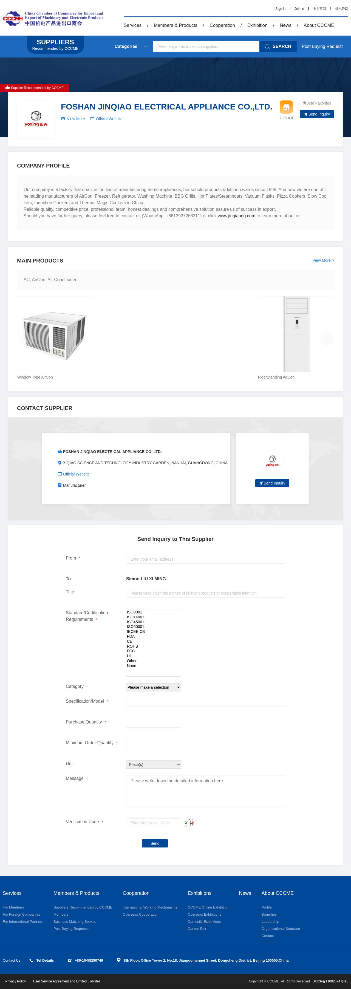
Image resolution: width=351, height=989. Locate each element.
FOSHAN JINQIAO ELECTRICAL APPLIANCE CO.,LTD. (112, 451)
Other (153, 661)
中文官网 (319, 9)
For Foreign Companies (21, 914)
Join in (299, 9)
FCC (153, 651)
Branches (269, 914)
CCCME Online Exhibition (208, 907)
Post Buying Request (322, 46)
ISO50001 (153, 626)
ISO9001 (153, 612)
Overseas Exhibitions (204, 914)
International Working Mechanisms (150, 907)
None (153, 666)
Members (60, 914)
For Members (13, 907)
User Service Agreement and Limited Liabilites (66, 982)
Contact (268, 936)
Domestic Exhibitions (204, 921)
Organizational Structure (281, 929)
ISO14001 (153, 617)
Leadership (270, 921)
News (285, 25)
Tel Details (41, 960)
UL (153, 656)
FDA (153, 636)
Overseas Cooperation (140, 914)
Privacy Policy (16, 982)
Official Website (109, 119)
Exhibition (257, 25)
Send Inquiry (317, 114)
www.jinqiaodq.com (236, 216)
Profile (267, 907)
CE (153, 641)
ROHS (153, 646)
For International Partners (23, 921)
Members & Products (175, 25)
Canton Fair (197, 929)
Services (132, 25)
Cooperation (222, 25)
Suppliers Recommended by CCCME (82, 907)
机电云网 (341, 9)
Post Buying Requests (71, 929)
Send (155, 843)
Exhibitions (200, 893)
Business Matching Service (74, 921)
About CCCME (319, 25)
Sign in (281, 9)
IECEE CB (153, 631)
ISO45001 (153, 622)
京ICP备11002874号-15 (330, 982)
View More (76, 119)
